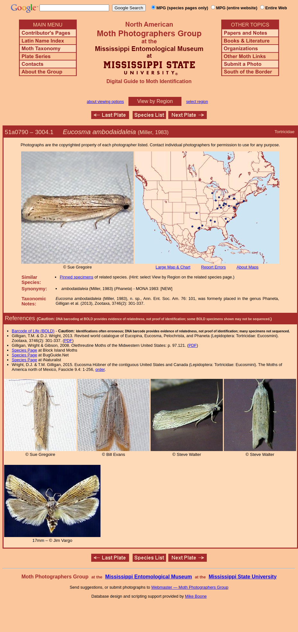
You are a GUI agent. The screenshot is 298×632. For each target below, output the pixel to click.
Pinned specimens (76, 277)
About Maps (248, 267)
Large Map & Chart (173, 267)
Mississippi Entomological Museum (148, 576)
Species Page (24, 350)
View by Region (155, 101)
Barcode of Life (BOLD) (33, 331)
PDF (68, 340)
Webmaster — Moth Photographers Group (189, 587)
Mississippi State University (243, 576)
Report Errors (213, 267)
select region (197, 101)
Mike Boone (196, 596)
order (100, 369)
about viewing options (105, 101)
